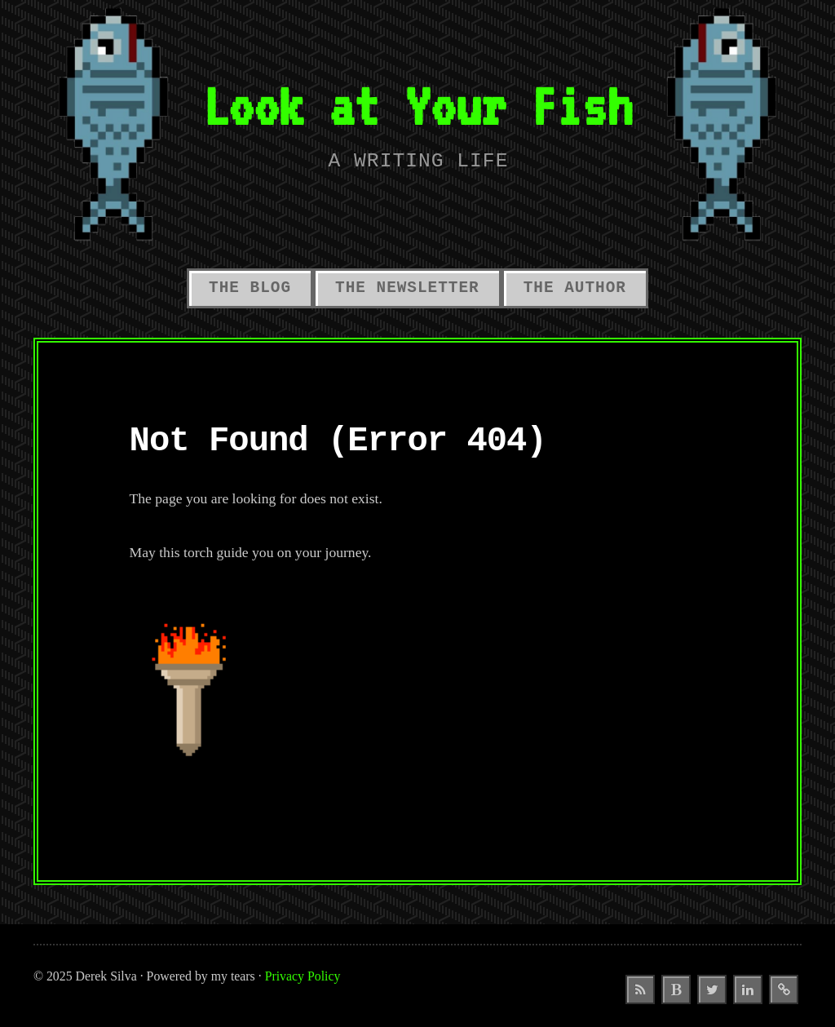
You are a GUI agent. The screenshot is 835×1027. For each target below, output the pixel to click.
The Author (575, 288)
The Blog (250, 288)
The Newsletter (407, 288)
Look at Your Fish (418, 105)
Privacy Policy (303, 976)
